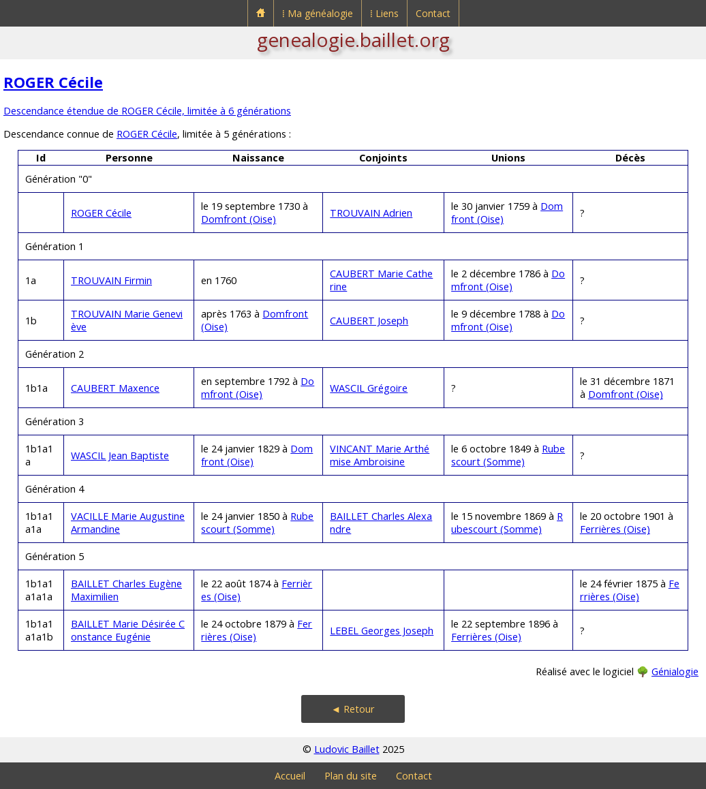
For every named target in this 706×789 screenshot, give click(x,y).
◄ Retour (353, 708)
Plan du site (350, 775)
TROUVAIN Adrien (371, 212)
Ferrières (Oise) (615, 529)
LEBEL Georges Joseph (381, 630)
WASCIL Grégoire (369, 388)
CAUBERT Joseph (369, 320)
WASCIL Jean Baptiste (120, 455)
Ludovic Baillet (347, 749)
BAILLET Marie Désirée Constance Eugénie (128, 630)
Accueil (290, 775)
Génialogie (675, 671)
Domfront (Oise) (238, 219)
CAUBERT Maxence (115, 388)
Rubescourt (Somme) (508, 455)
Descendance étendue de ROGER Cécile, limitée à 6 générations (147, 110)
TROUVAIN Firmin (111, 280)
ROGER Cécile (53, 82)
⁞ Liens (384, 13)
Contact (433, 13)
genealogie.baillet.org (353, 39)
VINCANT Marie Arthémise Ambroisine (379, 455)
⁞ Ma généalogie (317, 13)
